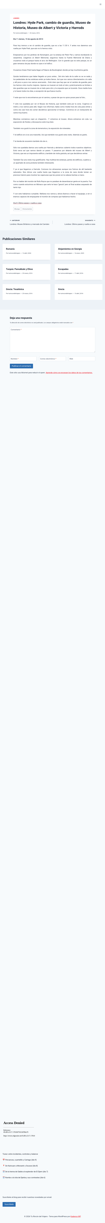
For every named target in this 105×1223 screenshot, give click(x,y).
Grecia (61, 289)
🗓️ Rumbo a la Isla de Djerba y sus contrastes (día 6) (24, 1177)
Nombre (14, 359)
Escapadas (63, 269)
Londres (16, 18)
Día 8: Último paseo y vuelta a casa (27, 203)
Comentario (16, 329)
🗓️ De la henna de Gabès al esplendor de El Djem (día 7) (25, 1171)
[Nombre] (23, 358)
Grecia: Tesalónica (15, 289)
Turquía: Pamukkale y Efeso (19, 269)
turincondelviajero (22, 33)
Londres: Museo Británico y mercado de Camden (30, 222)
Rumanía (10, 249)
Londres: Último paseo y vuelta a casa (74, 222)
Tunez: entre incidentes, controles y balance (20, 1154)
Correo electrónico (48, 359)
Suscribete (9, 1204)
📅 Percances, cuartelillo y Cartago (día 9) (20, 1160)
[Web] (82, 358)
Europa (17, 209)
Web (71, 359)
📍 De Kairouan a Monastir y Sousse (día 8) (20, 1166)
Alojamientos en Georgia (70, 249)
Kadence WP (76, 1216)
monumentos (27, 209)
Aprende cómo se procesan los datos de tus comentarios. (69, 373)
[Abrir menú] (100, 4)
